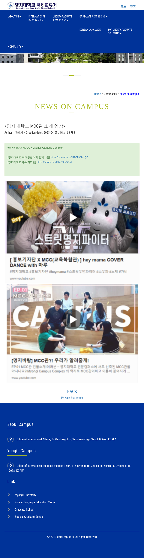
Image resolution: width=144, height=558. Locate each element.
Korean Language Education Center (35, 502)
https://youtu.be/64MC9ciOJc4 (54, 162)
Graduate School (24, 509)
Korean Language (90, 29)
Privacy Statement (72, 398)
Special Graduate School (29, 517)
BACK (72, 391)
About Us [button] (14, 16)
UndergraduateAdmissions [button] (62, 18)
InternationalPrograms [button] (36, 18)
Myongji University (25, 495)
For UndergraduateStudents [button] (120, 31)
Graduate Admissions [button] (93, 16)
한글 (124, 6)
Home (97, 94)
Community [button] (15, 46)
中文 (133, 6)
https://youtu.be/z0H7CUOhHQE (69, 157)
